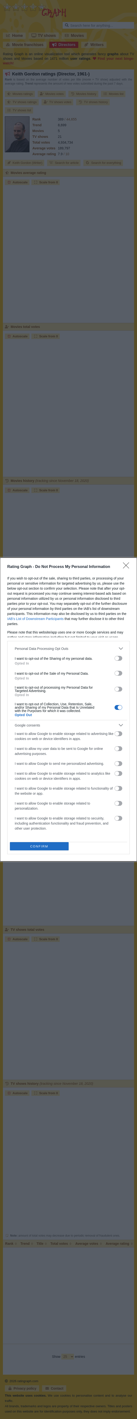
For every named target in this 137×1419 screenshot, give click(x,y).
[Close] (127, 567)
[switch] (118, 658)
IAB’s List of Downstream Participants (35, 619)
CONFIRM (39, 846)
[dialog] (68, 709)
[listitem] (68, 648)
